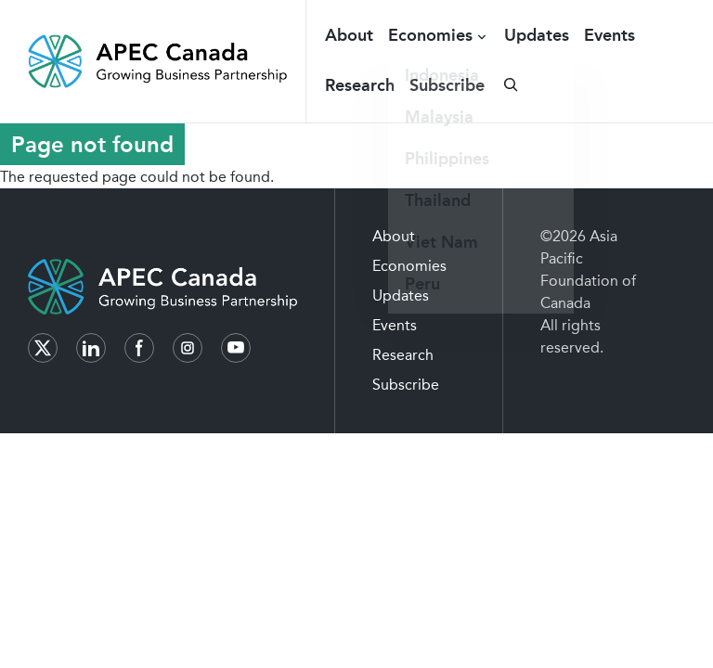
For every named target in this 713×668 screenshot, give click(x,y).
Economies (430, 35)
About (349, 35)
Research (360, 85)
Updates (536, 35)
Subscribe (447, 85)
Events (609, 35)
